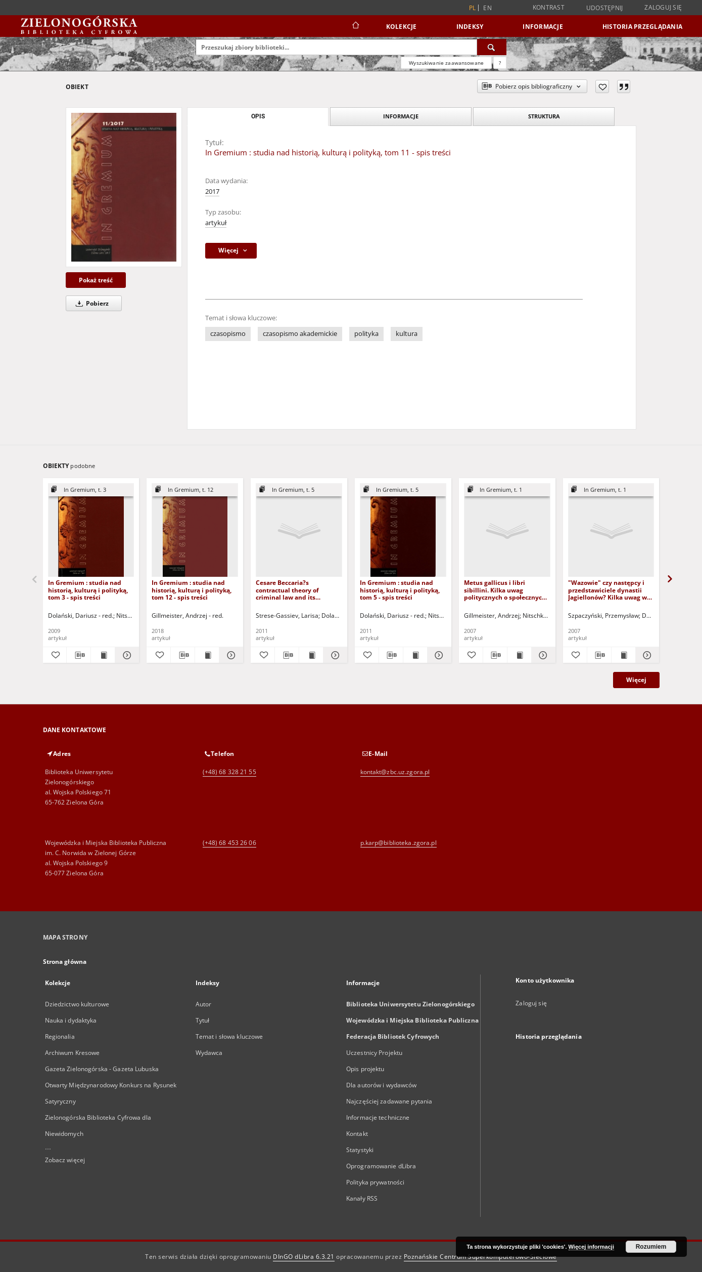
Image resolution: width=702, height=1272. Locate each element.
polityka (366, 333)
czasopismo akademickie (300, 333)
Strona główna (65, 961)
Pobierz (90, 303)
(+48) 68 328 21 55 (229, 772)
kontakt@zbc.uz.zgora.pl (395, 772)
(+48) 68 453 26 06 (229, 842)
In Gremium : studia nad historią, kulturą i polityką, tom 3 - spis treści (88, 589)
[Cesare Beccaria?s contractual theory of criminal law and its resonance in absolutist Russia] (299, 530)
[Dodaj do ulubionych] (602, 86)
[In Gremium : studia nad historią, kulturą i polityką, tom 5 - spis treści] (403, 530)
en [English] (487, 8)
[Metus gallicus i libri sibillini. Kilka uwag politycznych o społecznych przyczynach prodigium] (507, 530)
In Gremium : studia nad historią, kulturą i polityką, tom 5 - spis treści (400, 589)
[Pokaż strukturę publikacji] (91, 490)
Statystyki (359, 1150)
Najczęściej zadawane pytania (389, 1101)
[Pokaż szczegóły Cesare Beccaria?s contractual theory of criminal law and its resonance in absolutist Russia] (334, 655)
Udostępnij (604, 8)
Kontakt (357, 1133)
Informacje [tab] (400, 116)
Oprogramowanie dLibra (381, 1166)
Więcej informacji (591, 1247)
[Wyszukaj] (491, 47)
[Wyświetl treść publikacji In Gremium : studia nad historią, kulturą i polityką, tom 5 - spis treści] (415, 655)
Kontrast (549, 7)
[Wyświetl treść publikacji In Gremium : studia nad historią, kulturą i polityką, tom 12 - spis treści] (207, 655)
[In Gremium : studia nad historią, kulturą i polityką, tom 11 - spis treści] (123, 187)
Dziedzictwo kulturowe (77, 1004)
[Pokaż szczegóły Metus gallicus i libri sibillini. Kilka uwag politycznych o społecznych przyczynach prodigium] (542, 655)
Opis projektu (365, 1069)
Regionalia (60, 1036)
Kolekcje (401, 26)
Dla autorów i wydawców (381, 1085)
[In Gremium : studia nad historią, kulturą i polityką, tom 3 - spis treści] (91, 530)
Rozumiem (651, 1246)
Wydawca (209, 1052)
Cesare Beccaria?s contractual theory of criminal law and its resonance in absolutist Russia (291, 589)
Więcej (636, 679)
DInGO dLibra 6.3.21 (304, 1256)
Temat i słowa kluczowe (229, 1036)
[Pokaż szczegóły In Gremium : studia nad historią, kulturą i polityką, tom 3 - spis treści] (125, 655)
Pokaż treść (96, 280)
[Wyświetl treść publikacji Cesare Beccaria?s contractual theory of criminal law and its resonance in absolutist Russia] (311, 655)
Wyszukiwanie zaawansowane (446, 62)
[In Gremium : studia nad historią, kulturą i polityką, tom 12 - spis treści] (195, 530)
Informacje (543, 26)
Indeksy (470, 26)
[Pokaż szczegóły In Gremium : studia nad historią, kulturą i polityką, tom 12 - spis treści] (230, 655)
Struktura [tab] (544, 116)
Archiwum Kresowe (72, 1052)
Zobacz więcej (65, 1160)
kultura (406, 333)
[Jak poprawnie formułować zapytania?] (499, 63)
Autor (204, 1004)
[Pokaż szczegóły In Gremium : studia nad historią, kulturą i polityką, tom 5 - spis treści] (438, 655)
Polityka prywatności (375, 1182)
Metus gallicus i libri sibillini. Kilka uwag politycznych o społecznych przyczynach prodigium (505, 589)
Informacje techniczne (378, 1117)
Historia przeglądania (642, 26)
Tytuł (203, 1020)
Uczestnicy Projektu (374, 1052)
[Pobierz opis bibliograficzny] (78, 655)
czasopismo (228, 333)
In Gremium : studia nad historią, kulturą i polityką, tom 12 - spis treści (191, 589)
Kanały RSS (362, 1198)
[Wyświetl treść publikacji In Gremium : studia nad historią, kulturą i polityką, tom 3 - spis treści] (103, 655)
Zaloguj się (663, 7)
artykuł (215, 223)
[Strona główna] (355, 26)
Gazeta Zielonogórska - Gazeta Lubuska (102, 1069)
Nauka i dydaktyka (71, 1020)
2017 (212, 191)
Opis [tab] (258, 116)
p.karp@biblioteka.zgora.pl (398, 842)
